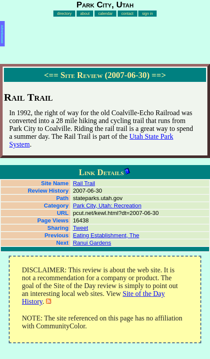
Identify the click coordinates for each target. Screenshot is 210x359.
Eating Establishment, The (106, 235)
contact (127, 13)
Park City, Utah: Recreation (107, 205)
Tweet (80, 228)
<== (51, 75)
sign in (147, 13)
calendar (105, 13)
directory (64, 13)
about (85, 13)
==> (159, 75)
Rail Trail (84, 183)
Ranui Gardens (92, 242)
